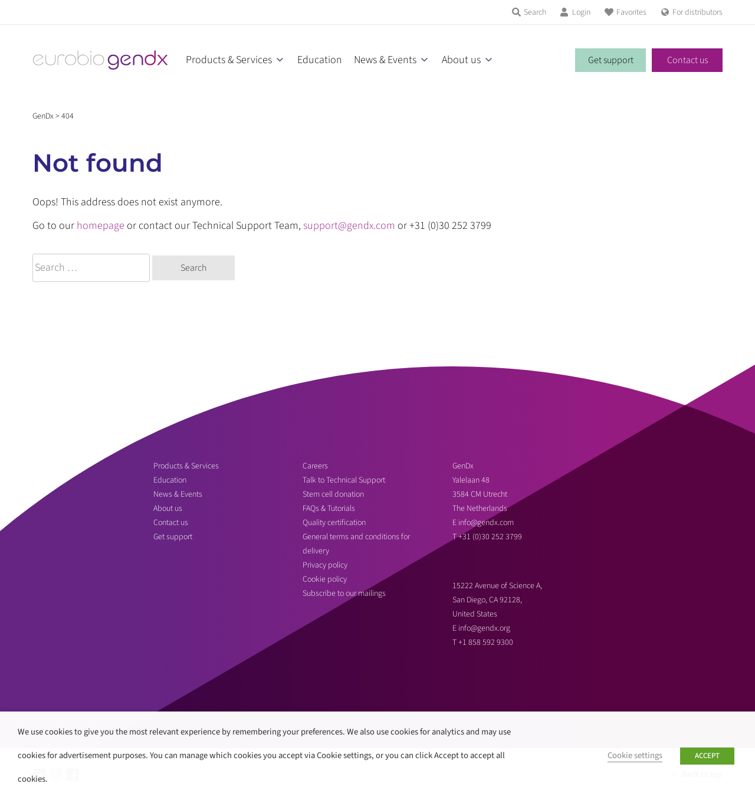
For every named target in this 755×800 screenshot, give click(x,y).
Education (319, 60)
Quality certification (334, 523)
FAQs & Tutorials (329, 508)
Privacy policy (325, 565)
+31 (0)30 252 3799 (491, 537)
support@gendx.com (349, 225)
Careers (315, 466)
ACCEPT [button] (707, 755)
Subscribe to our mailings (344, 593)
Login (581, 12)
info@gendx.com (486, 523)
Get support (610, 60)
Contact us (687, 60)
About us (461, 60)
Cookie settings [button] (635, 755)
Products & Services (229, 60)
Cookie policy (325, 579)
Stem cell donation (333, 494)
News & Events (385, 60)
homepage (100, 225)
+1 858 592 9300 (485, 642)
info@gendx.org (484, 628)
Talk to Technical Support (344, 480)
